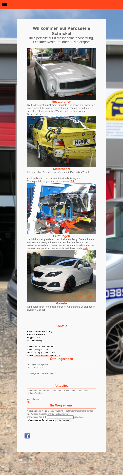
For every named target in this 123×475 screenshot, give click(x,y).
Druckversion (29, 460)
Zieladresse (79, 417)
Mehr (72, 181)
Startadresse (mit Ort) (36, 417)
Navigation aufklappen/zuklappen (61, 4)
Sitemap (44, 460)
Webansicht (96, 460)
